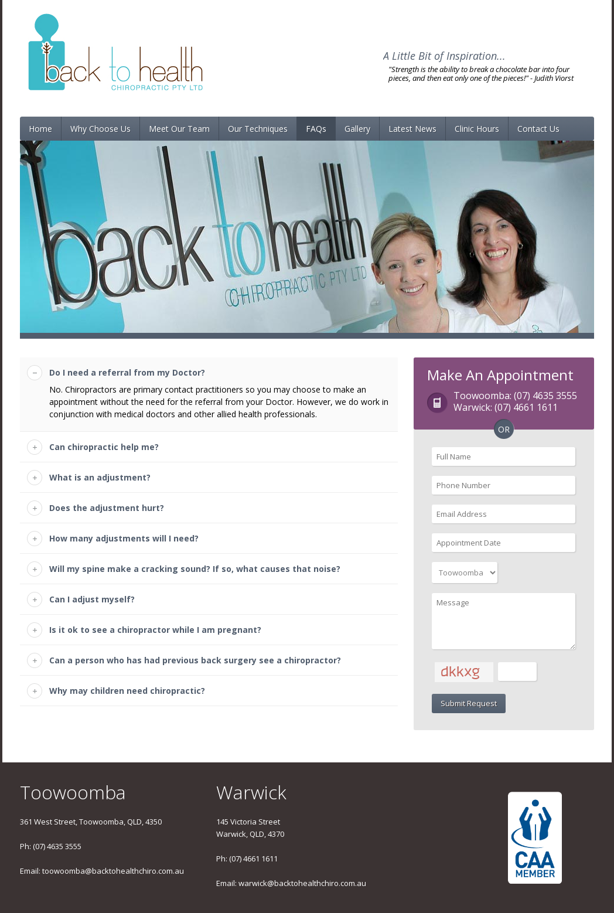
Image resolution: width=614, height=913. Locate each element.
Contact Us (538, 128)
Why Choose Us (100, 128)
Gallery (357, 128)
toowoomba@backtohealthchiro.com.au (113, 871)
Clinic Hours (477, 128)
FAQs (316, 128)
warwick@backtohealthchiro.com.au (302, 883)
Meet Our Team (179, 128)
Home (40, 128)
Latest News (412, 128)
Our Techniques (258, 128)
